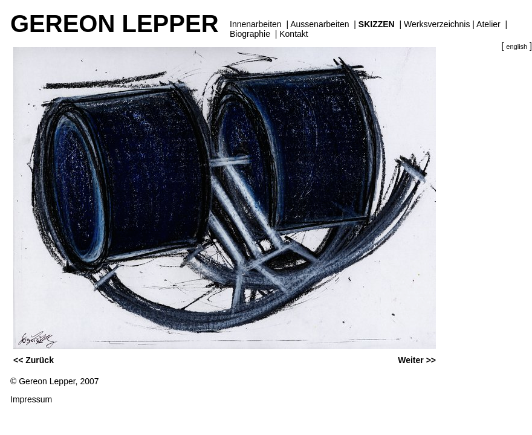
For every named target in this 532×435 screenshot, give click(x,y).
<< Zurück (33, 360)
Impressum (31, 399)
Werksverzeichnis (437, 24)
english (516, 46)
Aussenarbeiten (319, 24)
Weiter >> (417, 360)
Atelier (488, 24)
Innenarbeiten (256, 24)
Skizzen (376, 24)
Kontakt (293, 34)
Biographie (250, 34)
